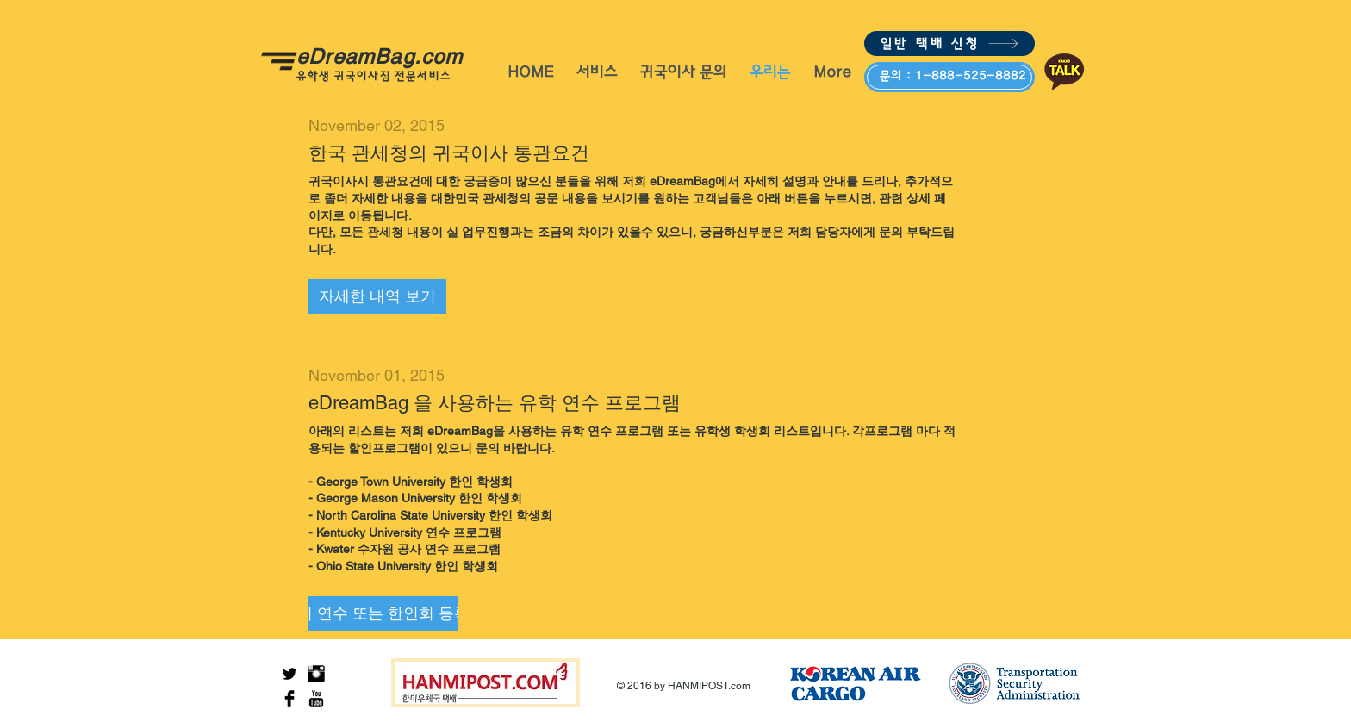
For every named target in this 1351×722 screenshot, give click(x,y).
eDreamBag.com (386, 56)
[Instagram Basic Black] (316, 673)
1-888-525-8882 (970, 76)
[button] (377, 296)
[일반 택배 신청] (949, 43)
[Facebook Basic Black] (289, 698)
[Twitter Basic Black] (289, 673)
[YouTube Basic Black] (316, 698)
